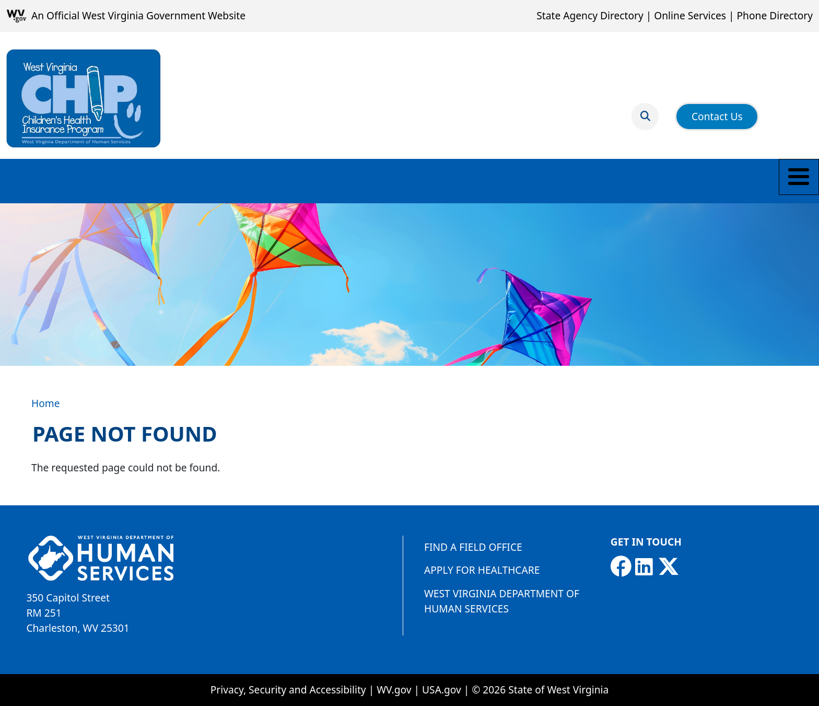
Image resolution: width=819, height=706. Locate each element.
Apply (87, 180)
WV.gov (394, 689)
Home (45, 403)
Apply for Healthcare (482, 570)
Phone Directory (774, 15)
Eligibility (31, 180)
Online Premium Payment (383, 180)
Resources (278, 180)
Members (144, 180)
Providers (210, 180)
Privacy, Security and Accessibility (288, 689)
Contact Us (717, 109)
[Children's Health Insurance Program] (83, 98)
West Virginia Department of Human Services (501, 601)
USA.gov (441, 689)
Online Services (690, 15)
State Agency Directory (589, 15)
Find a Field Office (473, 547)
